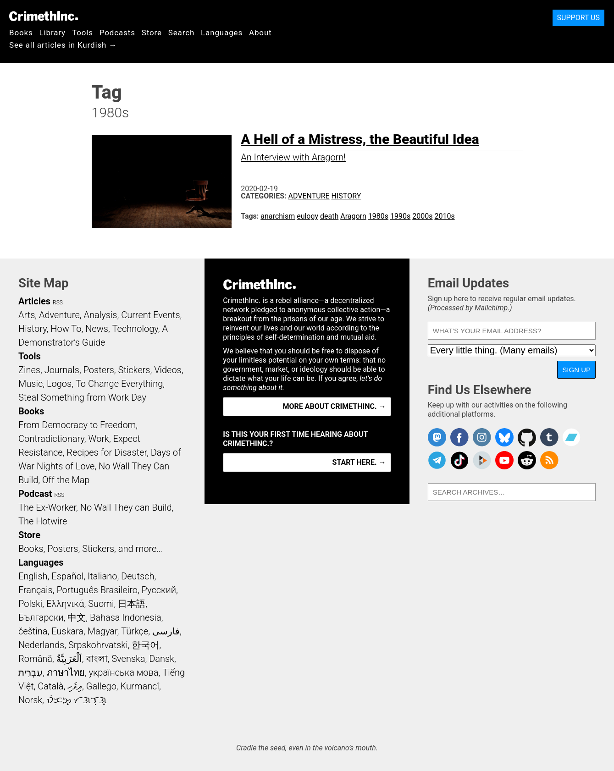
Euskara (67, 631)
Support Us (578, 17)
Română (35, 658)
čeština (32, 631)
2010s (444, 216)
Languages (222, 32)
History (346, 196)
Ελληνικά (65, 603)
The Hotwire (42, 521)
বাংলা (97, 658)
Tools (82, 32)
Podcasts (117, 32)
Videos (168, 369)
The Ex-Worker (47, 507)
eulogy (307, 216)
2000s (422, 216)
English (33, 576)
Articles (34, 301)
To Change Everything (119, 383)
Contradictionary (51, 438)
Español (67, 576)
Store (152, 32)
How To (65, 328)
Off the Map (65, 479)
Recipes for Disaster (106, 452)
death (329, 216)
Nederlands (41, 644)
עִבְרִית (30, 672)
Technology (135, 328)
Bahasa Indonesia (125, 617)
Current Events (150, 314)
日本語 (131, 603)
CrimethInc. (43, 16)
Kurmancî (140, 686)
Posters (98, 369)
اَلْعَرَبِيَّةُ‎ (69, 658)
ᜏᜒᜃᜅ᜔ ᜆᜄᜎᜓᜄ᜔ (76, 699)
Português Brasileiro (96, 589)
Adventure (309, 196)
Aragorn (353, 216)
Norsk (30, 699)
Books (21, 32)
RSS (58, 302)
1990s (400, 216)
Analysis (100, 314)
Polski (30, 603)
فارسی (166, 631)
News (96, 328)
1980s (378, 216)
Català (50, 686)
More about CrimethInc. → (334, 406)
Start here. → (359, 462)
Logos (59, 383)
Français (35, 589)
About (260, 32)
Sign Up (576, 370)
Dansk (161, 658)
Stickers (134, 369)
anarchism (277, 216)
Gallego (101, 686)
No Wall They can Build (126, 507)
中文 (76, 617)
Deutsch (137, 576)
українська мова (123, 672)
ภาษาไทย (66, 672)
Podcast (35, 493)
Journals (61, 369)
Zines (29, 369)
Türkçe (134, 631)
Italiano (102, 576)
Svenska (128, 658)
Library (52, 32)
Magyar (102, 631)
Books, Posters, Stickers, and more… (90, 548)
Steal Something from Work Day (82, 397)
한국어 (145, 644)
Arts (26, 314)
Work (99, 438)
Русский (159, 589)
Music (30, 383)
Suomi (101, 603)
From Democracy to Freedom (77, 424)
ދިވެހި (74, 686)
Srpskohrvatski (98, 644)
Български (41, 617)
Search (181, 32)
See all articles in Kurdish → (63, 45)
